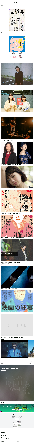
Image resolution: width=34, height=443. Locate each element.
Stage (11, 429)
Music (1, 429)
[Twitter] (14, 2)
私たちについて (2, 441)
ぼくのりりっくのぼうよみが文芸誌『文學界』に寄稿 (9, 288)
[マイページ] (0, 1)
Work (19, 429)
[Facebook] (18, 2)
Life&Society (16, 429)
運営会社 (18, 441)
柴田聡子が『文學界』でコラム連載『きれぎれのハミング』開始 (10, 213)
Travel (21, 429)
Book (13, 429)
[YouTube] (19, 2)
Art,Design (4, 429)
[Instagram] (16, 2)
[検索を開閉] (32, 1)
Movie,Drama (8, 429)
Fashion (24, 429)
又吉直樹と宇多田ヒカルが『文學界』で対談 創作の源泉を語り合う (11, 164)
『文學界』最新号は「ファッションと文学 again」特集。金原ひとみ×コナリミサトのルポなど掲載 (15, 32)
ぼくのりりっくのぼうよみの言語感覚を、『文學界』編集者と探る (11, 262)
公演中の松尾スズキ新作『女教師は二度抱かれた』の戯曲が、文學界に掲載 (12, 337)
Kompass (3, 432)
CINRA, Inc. (4, 435)
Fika (1, 432)
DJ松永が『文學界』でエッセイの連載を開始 (7, 140)
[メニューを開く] (33, 1)
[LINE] (21, 2)
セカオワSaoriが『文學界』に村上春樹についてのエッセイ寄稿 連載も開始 (12, 237)
